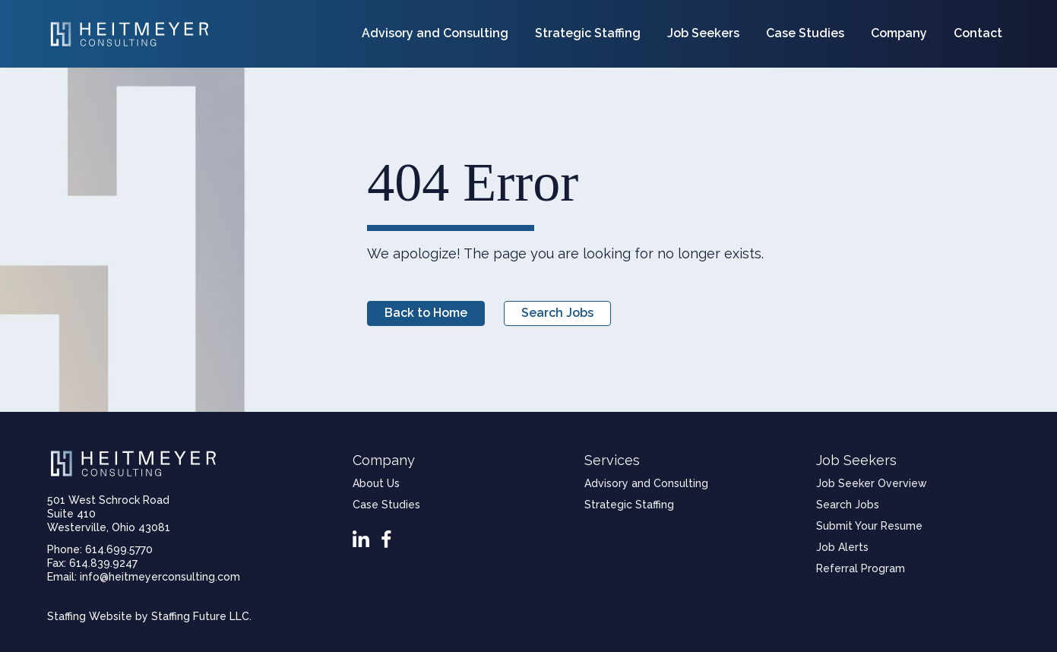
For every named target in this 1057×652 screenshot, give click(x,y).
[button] (426, 313)
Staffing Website (89, 616)
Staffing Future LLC (200, 616)
